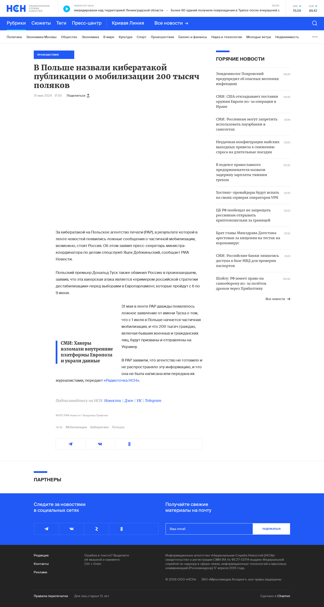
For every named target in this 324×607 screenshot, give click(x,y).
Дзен (128, 400)
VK (139, 400)
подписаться (271, 528)
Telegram (153, 400)
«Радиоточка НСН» (121, 380)
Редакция (41, 555)
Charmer (283, 596)
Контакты (41, 564)
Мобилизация (76, 427)
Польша (118, 427)
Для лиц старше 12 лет (91, 596)
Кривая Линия (128, 23)
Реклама (40, 572)
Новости (112, 400)
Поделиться (78, 95)
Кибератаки (99, 427)
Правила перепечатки (51, 596)
